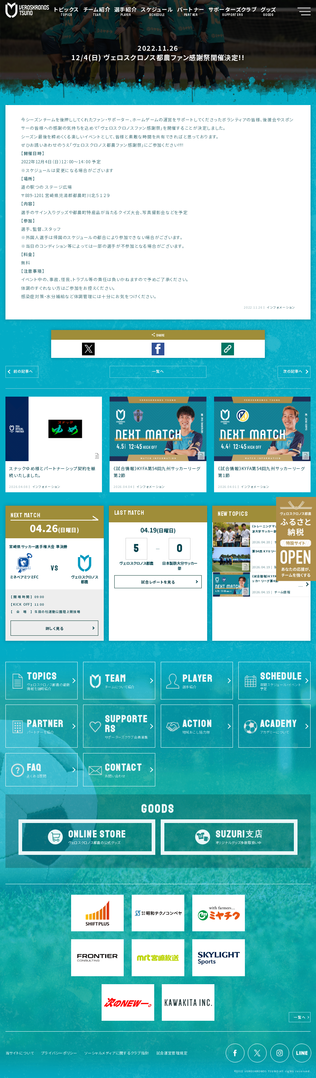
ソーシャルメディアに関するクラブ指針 (117, 1052)
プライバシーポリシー (59, 1052)
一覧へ (300, 1016)
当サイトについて (19, 1052)
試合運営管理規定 (172, 1052)
